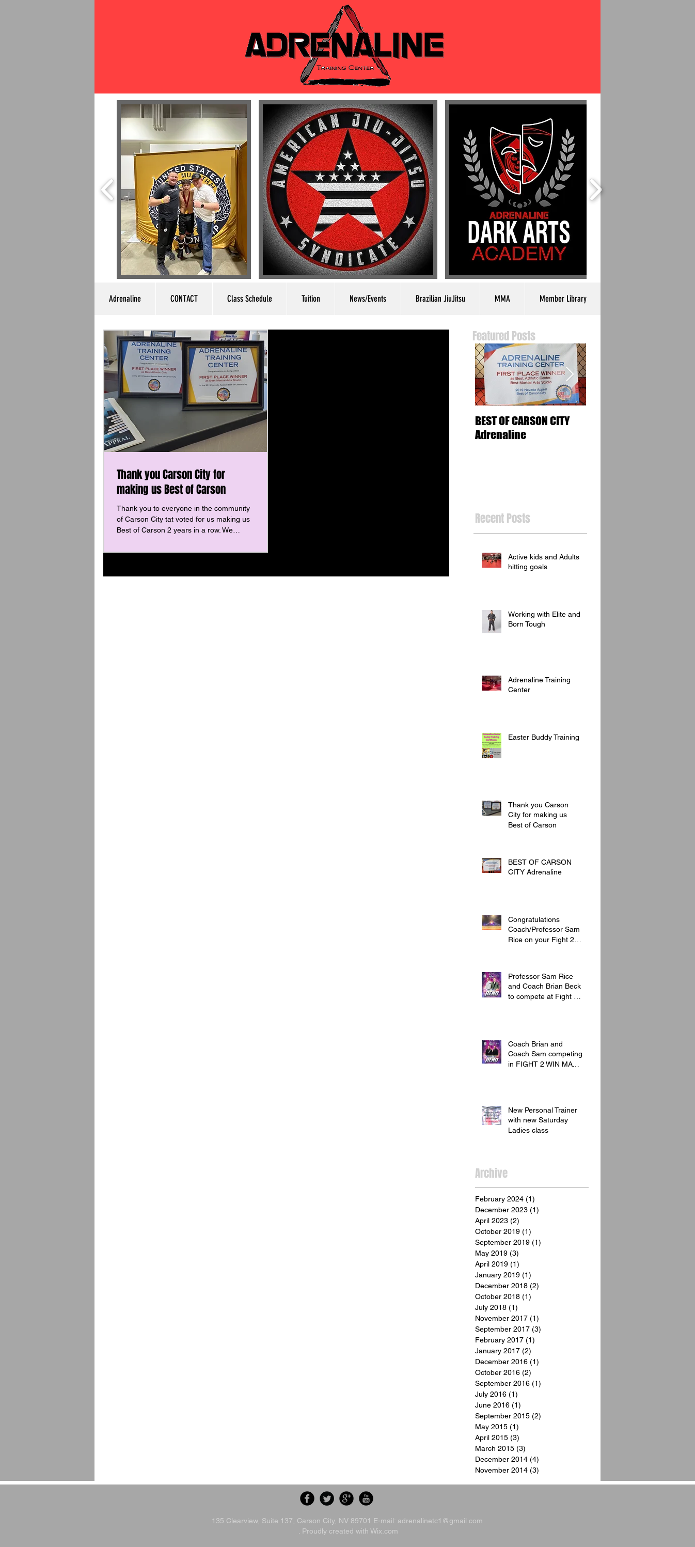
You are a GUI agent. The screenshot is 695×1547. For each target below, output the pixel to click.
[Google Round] (346, 1498)
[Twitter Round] (327, 1498)
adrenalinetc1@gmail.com (440, 1521)
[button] (184, 189)
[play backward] (107, 189)
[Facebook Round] (307, 1498)
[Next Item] (569, 375)
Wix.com (384, 1531)
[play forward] (595, 189)
